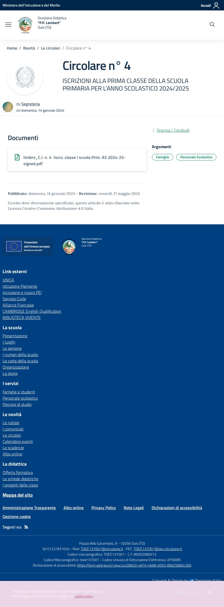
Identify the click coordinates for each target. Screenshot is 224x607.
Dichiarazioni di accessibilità (177, 507)
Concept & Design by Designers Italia (186, 580)
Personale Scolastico (196, 157)
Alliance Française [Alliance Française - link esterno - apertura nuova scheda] (18, 305)
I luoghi (9, 342)
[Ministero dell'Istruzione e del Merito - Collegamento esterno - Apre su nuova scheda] (31, 5)
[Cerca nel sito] (212, 25)
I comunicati (13, 429)
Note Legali (134, 507)
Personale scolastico (20, 398)
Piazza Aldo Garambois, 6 (98, 543)
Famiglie (162, 157)
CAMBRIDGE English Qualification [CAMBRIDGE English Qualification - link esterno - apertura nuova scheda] (32, 311)
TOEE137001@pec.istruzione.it (158, 548)
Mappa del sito (18, 494)
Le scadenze (13, 447)
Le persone (12, 348)
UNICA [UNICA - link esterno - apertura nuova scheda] (8, 280)
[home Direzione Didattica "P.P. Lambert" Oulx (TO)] (41, 25)
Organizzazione (16, 367)
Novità (29, 48)
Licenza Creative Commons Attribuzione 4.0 (45, 208)
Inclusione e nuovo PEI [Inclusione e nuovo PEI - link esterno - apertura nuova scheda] (22, 292)
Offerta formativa (18, 472)
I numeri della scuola (20, 354)
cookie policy (83, 596)
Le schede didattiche (20, 479)
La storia (10, 373)
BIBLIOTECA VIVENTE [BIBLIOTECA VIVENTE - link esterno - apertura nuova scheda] (22, 317)
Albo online (12, 454)
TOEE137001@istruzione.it (102, 548)
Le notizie (11, 422)
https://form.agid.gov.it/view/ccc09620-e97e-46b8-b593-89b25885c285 (134, 565)
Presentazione (15, 336)
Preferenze (186, 592)
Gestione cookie (17, 516)
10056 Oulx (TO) (132, 543)
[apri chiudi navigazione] (8, 25)
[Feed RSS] (26, 527)
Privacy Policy (103, 507)
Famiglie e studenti (19, 392)
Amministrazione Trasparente (29, 507)
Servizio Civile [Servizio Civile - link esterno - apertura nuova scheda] (14, 299)
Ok (209, 592)
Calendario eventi (18, 441)
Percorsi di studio (17, 404)
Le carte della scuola (20, 361)
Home (12, 48)
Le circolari (50, 48)
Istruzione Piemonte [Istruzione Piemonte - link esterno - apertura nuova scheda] (20, 286)
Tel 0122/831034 (56, 548)
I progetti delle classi (20, 485)
